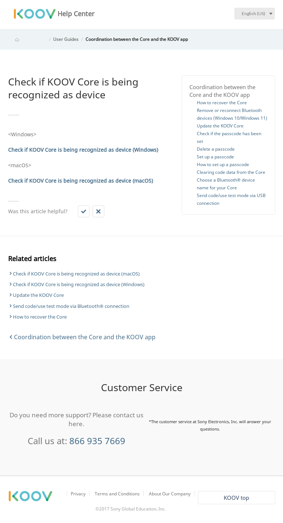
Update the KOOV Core (220, 126)
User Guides (65, 39)
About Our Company (170, 493)
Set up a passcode (215, 157)
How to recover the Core (222, 102)
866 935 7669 (97, 441)
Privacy (78, 493)
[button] (84, 211)
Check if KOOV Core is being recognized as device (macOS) (76, 273)
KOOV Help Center (27, 39)
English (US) (253, 13)
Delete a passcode (216, 149)
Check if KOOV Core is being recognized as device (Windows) (78, 284)
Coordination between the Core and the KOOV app (136, 39)
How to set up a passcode (223, 164)
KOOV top (236, 497)
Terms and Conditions (117, 493)
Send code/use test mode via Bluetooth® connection (71, 306)
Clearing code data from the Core (231, 172)
